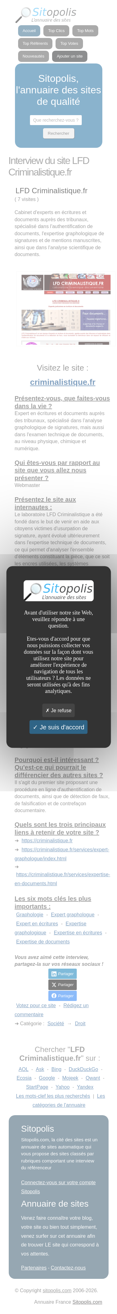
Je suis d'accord (58, 727)
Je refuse (58, 710)
